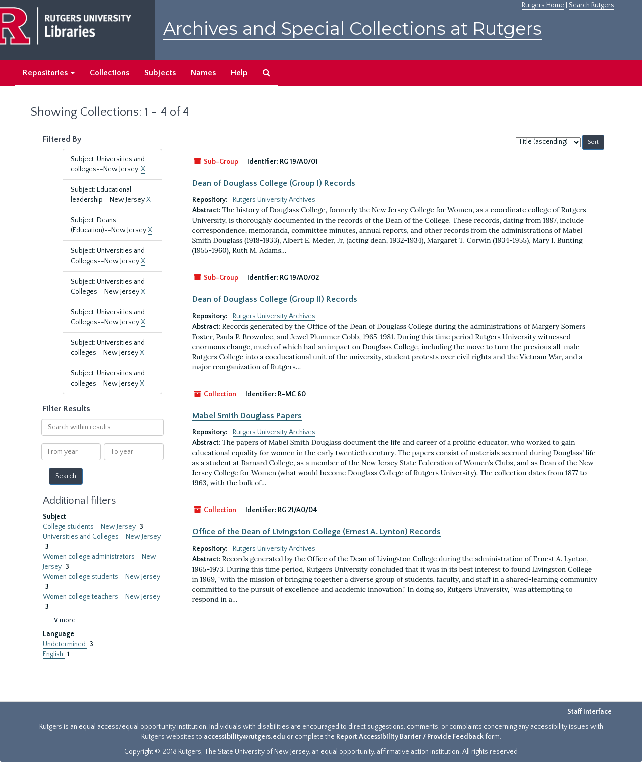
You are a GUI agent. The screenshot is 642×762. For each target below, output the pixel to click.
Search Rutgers (591, 5)
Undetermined (65, 644)
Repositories (49, 72)
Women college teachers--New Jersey (101, 597)
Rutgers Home (543, 5)
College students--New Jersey (90, 527)
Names (203, 72)
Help (239, 72)
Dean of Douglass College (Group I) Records (273, 183)
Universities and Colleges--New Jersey (102, 537)
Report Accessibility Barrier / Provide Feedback (410, 737)
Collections (109, 72)
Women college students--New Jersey (101, 577)
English (54, 654)
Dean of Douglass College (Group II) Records (274, 299)
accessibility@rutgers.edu (244, 737)
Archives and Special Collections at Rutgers (352, 28)
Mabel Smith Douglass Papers (247, 415)
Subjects (160, 72)
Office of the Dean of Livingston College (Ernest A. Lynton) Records (316, 531)
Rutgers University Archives (274, 200)
